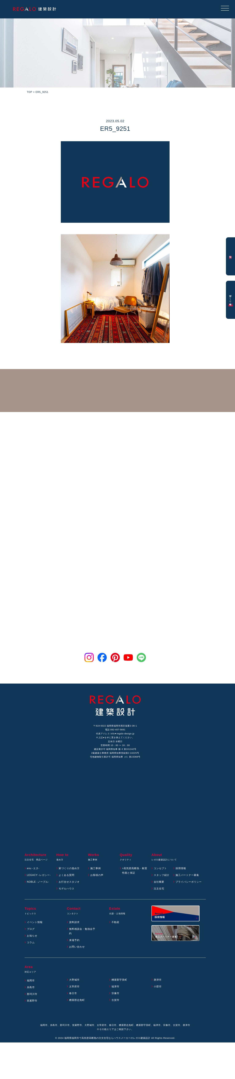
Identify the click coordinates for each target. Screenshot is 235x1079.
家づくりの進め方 (69, 869)
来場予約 (74, 941)
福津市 (115, 987)
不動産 (115, 923)
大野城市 (74, 980)
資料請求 (74, 923)
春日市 (73, 994)
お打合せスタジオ (69, 882)
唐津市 (158, 980)
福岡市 (31, 981)
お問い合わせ (77, 947)
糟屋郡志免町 (77, 1001)
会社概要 (159, 882)
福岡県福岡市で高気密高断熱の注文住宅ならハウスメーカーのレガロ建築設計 (107, 1039)
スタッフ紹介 (161, 876)
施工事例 (95, 869)
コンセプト (160, 869)
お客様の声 (96, 876)
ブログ (31, 930)
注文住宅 (159, 889)
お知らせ (32, 936)
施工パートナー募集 (187, 876)
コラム (31, 943)
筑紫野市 (32, 1001)
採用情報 (181, 869)
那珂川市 (32, 995)
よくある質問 (66, 876)
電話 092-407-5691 (115, 730)
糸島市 (31, 988)
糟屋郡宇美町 (119, 980)
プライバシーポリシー (189, 882)
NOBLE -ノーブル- (38, 882)
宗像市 (115, 994)
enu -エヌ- (33, 869)
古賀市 (115, 1001)
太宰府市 (74, 987)
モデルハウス (66, 889)
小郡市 (158, 987)
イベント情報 (35, 923)
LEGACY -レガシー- (39, 876)
